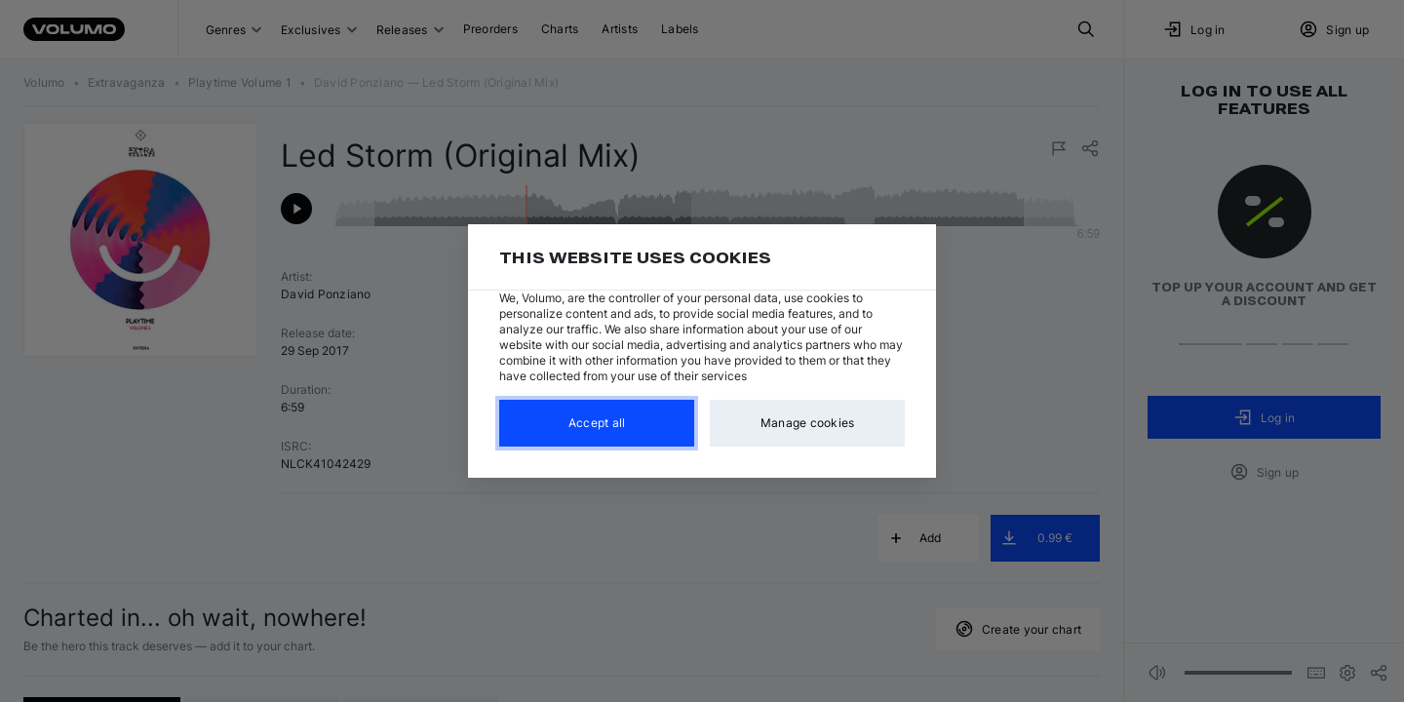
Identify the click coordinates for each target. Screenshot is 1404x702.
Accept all (597, 422)
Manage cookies (807, 422)
